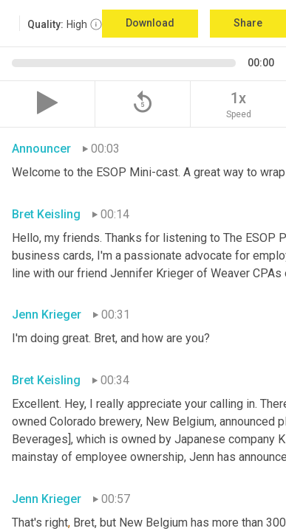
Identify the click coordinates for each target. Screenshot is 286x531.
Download (150, 23)
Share (248, 23)
